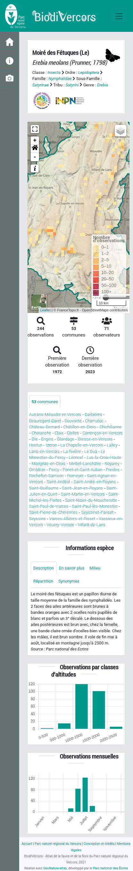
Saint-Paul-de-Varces (48, 506)
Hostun (35, 445)
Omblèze (37, 469)
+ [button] (35, 140)
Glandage (65, 439)
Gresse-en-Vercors (95, 439)
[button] (35, 149)
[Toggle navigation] (119, 16)
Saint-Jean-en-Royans (82, 488)
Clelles (73, 433)
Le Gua (90, 451)
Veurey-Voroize (60, 524)
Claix (59, 433)
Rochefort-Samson (46, 475)
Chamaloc (94, 420)
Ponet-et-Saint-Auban (82, 469)
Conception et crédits (98, 844)
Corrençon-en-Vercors (102, 433)
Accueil (26, 844)
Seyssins (37, 518)
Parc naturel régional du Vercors (58, 844)
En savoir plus (71, 568)
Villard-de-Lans (92, 524)
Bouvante (73, 420)
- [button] (35, 157)
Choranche (41, 433)
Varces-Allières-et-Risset (72, 518)
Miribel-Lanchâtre (85, 463)
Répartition (43, 581)
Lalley (112, 445)
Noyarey (112, 463)
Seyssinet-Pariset (97, 512)
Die (35, 439)
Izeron (51, 445)
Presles (113, 469)
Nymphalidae (60, 78)
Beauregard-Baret (45, 420)
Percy (54, 469)
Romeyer (75, 475)
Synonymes (68, 581)
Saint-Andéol (58, 481)
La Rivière (72, 451)
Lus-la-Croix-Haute (104, 457)
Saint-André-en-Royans (95, 481)
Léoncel (76, 457)
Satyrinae (40, 85)
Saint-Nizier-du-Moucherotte (91, 500)
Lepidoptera (88, 72)
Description (43, 568)
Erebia (102, 85)
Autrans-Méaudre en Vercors (55, 414)
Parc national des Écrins (110, 868)
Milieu (95, 568)
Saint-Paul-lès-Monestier (95, 506)
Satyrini (72, 85)
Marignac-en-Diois (49, 463)
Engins (47, 439)
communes (45, 401)
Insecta (54, 72)
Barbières (93, 414)
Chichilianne (110, 427)
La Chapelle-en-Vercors (81, 445)
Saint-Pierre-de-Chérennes (53, 512)
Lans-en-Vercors (44, 451)
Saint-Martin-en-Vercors (83, 494)
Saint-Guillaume (44, 488)
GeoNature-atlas (55, 868)
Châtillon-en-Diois (79, 427)
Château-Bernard (44, 427)
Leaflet (45, 310)
